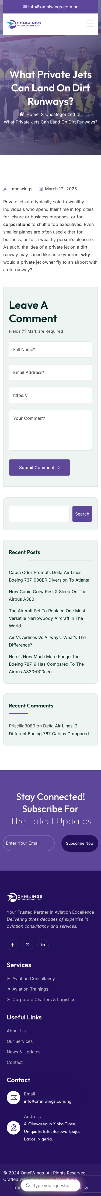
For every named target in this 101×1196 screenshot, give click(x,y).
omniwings (17, 188)
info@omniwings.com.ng (47, 1101)
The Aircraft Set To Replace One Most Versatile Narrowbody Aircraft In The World (47, 618)
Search (82, 514)
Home (29, 114)
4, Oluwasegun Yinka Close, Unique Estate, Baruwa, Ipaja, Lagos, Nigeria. (52, 1131)
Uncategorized (60, 114)
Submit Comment (39, 467)
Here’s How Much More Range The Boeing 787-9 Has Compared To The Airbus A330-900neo (46, 664)
